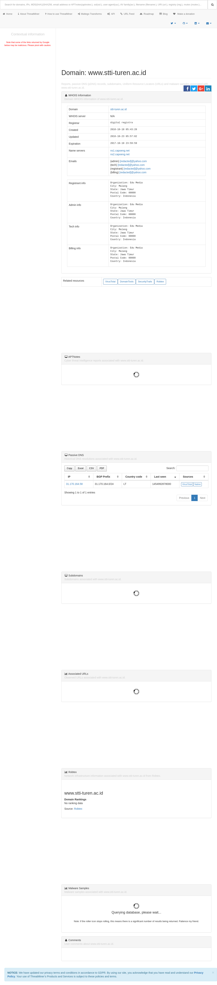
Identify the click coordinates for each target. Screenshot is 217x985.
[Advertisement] (28, 75)
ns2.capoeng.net (120, 154)
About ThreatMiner (28, 14)
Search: (187, 468)
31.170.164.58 (74, 483)
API (111, 14)
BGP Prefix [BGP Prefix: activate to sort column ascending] (103, 476)
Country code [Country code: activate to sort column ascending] (133, 476)
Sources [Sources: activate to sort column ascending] (188, 476)
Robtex (160, 281)
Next (202, 497)
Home (7, 14)
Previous (184, 497)
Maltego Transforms (90, 14)
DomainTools (127, 281)
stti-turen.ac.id (118, 109)
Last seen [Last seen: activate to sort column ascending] (160, 476)
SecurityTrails (145, 281)
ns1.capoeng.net (120, 150)
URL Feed (127, 14)
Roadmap (147, 14)
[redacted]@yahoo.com (133, 161)
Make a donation (184, 14)
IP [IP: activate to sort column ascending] (69, 476)
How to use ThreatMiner (58, 14)
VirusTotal (110, 281)
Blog (163, 14)
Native (197, 484)
